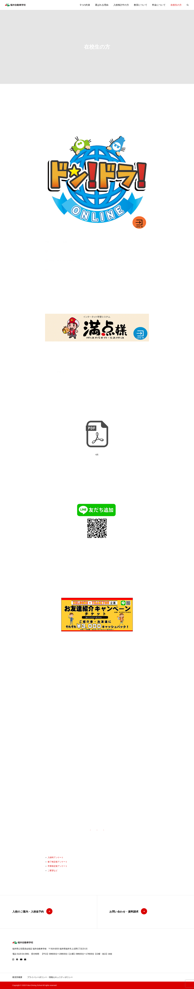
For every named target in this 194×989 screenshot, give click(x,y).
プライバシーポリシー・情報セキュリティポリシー (50, 977)
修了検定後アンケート (57, 862)
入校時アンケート (55, 857)
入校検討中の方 (121, 5)
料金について (159, 5)
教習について (140, 5)
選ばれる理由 (101, 5)
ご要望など (53, 870)
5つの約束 (85, 5)
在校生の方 (176, 5)
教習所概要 (17, 977)
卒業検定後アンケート (57, 866)
